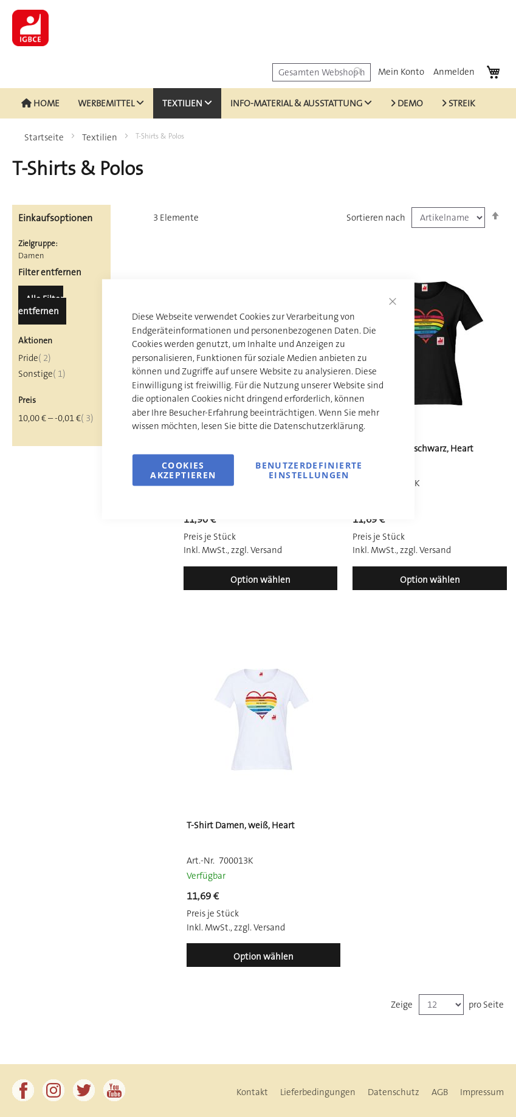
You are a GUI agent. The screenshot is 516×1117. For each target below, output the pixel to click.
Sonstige (42, 374)
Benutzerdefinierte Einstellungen (308, 469)
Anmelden (454, 72)
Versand (435, 550)
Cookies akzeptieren (183, 469)
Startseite (45, 137)
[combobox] (321, 72)
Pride (34, 358)
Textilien (100, 137)
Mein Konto (401, 72)
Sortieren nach (375, 217)
